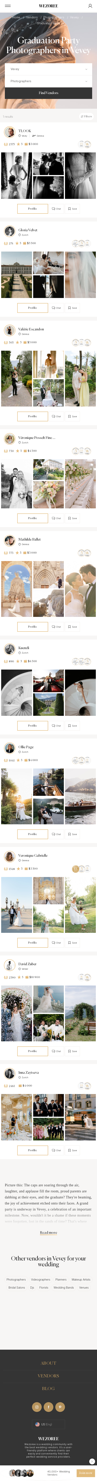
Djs (32, 1287)
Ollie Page (26, 747)
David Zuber (27, 964)
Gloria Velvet (27, 230)
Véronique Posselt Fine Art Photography (36, 438)
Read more (48, 1233)
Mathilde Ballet (29, 539)
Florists (43, 1287)
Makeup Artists (81, 1279)
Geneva (38, 135)
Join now (85, 1473)
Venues (84, 1287)
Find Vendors (48, 93)
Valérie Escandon (31, 329)
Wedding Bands (64, 1287)
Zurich (23, 235)
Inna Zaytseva (28, 1073)
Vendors (32, 17)
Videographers (40, 1279)
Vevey (75, 17)
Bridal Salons (17, 1287)
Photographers (54, 17)
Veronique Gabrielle (33, 855)
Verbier (23, 969)
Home (16, 17)
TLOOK (24, 131)
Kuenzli (23, 648)
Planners (61, 1279)
